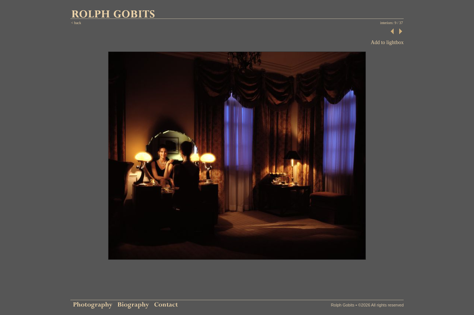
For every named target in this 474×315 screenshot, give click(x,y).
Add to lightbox (387, 42)
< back (76, 23)
